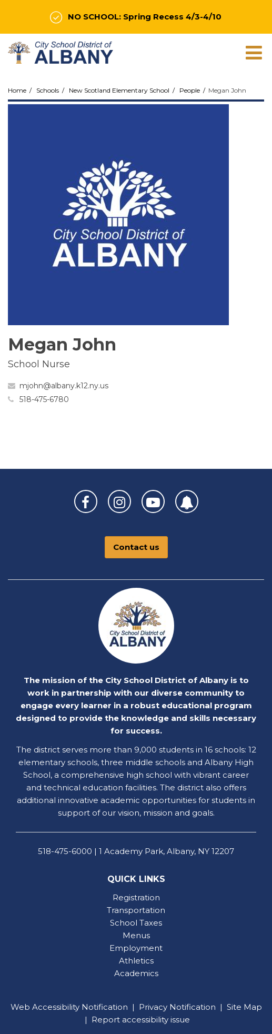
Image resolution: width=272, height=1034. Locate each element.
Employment (136, 948)
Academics (136, 973)
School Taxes (136, 923)
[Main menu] (253, 52)
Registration (136, 897)
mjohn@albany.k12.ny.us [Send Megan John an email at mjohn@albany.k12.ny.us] (63, 385)
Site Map (244, 1007)
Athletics (136, 961)
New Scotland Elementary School (119, 90)
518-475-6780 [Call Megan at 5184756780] (44, 399)
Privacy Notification (177, 1007)
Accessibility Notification (80, 1007)
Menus (136, 935)
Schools (47, 90)
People (189, 90)
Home (17, 90)
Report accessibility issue (141, 1020)
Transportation (136, 910)
